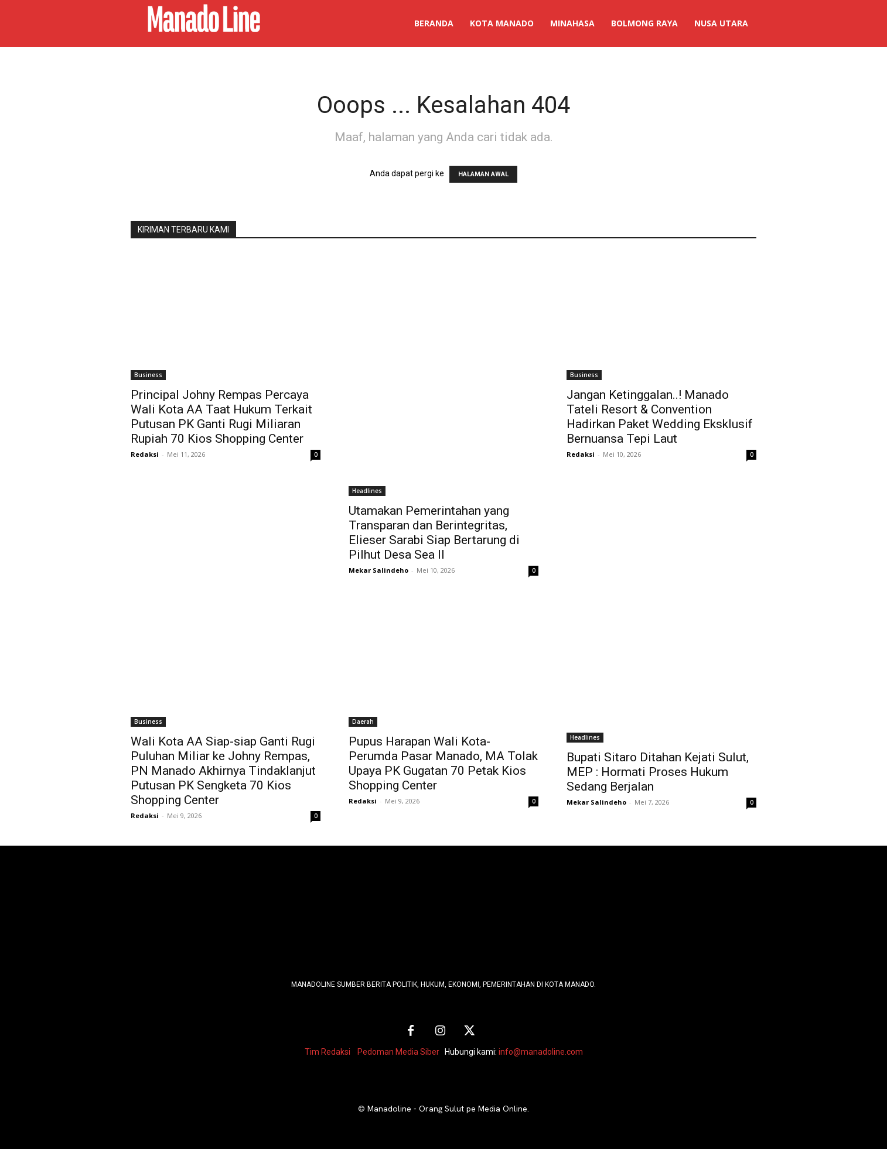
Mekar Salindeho (378, 570)
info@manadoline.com (541, 1051)
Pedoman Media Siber (398, 1051)
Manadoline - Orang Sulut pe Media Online (447, 1108)
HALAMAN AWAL (483, 174)
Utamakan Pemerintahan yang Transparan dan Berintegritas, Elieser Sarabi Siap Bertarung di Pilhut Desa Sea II (434, 533)
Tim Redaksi (327, 1051)
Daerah (363, 721)
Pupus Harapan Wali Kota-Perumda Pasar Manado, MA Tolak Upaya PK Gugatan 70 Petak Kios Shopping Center (443, 763)
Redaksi (145, 454)
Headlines (367, 491)
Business (148, 375)
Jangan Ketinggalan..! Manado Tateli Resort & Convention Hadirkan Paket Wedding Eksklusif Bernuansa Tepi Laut (660, 417)
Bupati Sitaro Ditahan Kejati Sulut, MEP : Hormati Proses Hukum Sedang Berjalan (658, 772)
